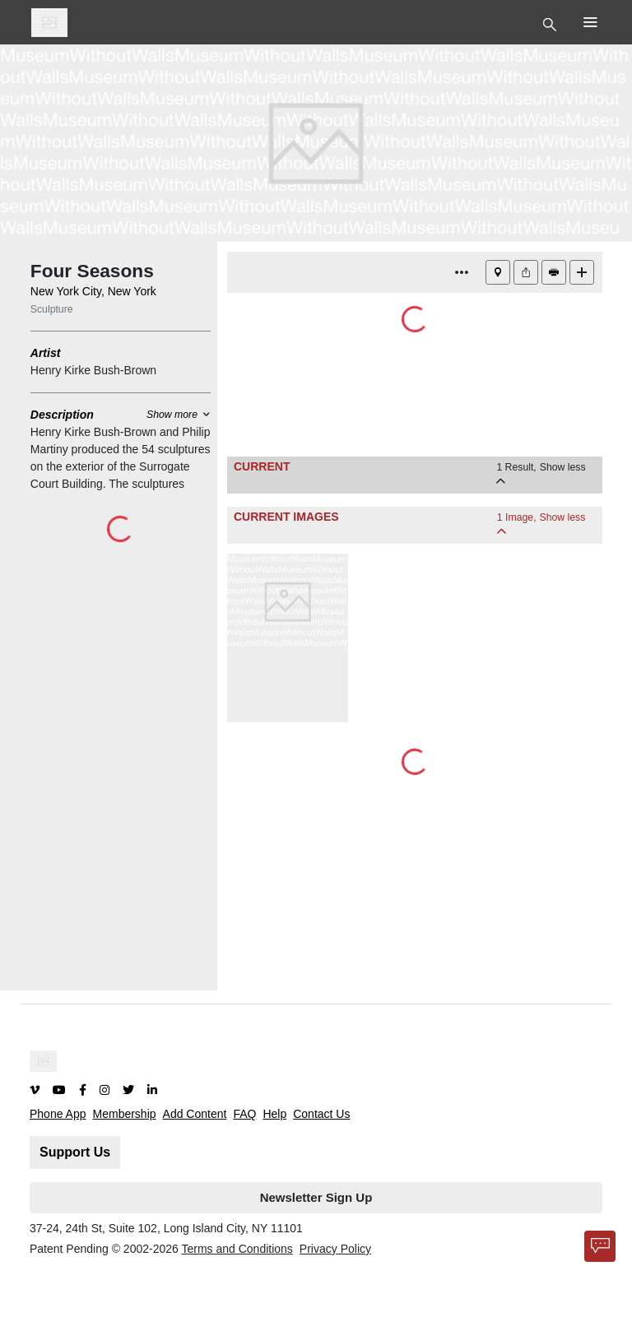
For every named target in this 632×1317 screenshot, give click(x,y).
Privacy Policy (335, 1248)
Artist (45, 352)
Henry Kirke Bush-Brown (93, 370)
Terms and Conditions (236, 1248)
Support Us (75, 1152)
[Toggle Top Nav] (551, 23)
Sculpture (51, 309)
